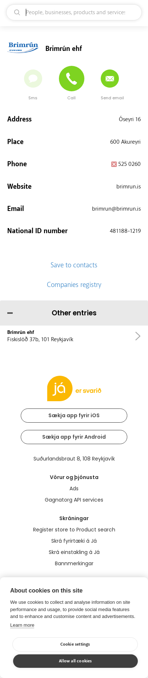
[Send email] (110, 78)
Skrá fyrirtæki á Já (74, 541)
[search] (74, 12)
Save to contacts (74, 265)
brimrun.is (128, 186)
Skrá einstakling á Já (74, 552)
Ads (74, 488)
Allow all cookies (75, 661)
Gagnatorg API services (74, 499)
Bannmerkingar (74, 563)
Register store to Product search (74, 529)
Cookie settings (75, 644)
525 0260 (129, 164)
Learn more (22, 625)
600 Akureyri (125, 141)
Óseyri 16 (130, 119)
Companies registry (74, 284)
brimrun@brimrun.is (116, 208)
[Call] (71, 78)
